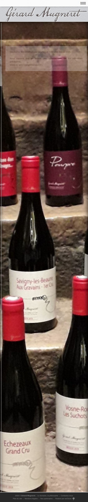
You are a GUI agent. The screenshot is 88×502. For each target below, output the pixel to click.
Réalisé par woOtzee (65, 498)
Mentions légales (31, 499)
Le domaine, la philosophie (47, 496)
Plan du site (17, 499)
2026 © (25, 496)
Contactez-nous (67, 496)
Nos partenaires (46, 499)
